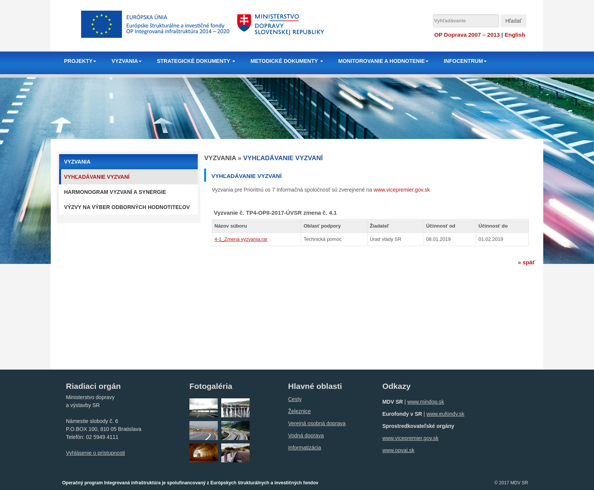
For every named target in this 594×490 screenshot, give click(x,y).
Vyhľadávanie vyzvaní (97, 177)
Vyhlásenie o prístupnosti (95, 453)
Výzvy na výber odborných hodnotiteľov (127, 207)
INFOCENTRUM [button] (465, 61)
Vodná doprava (306, 435)
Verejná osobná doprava (316, 423)
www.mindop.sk (425, 402)
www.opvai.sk (398, 450)
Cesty (295, 399)
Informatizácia (304, 448)
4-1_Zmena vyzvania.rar (240, 239)
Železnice (299, 411)
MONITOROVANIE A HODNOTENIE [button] (383, 61)
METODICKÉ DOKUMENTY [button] (286, 61)
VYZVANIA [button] (126, 61)
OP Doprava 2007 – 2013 (467, 34)
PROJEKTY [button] (80, 61)
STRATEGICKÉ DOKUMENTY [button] (196, 61)
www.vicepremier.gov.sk (402, 190)
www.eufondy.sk (445, 414)
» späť (526, 262)
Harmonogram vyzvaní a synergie (115, 192)
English (515, 34)
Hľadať (513, 21)
